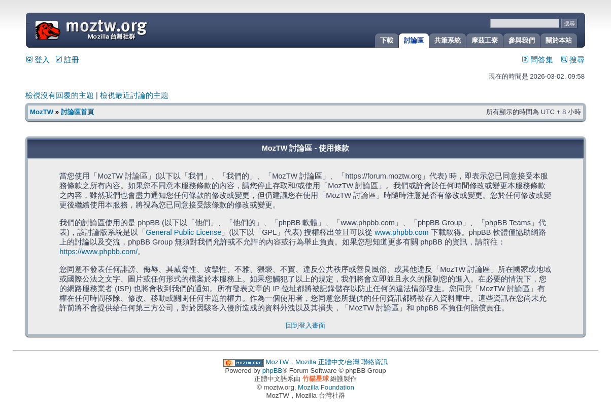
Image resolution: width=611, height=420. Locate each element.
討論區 (414, 40)
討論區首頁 (77, 112)
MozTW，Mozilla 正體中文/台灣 (313, 362)
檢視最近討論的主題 (134, 95)
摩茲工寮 (484, 40)
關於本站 (559, 40)
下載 (386, 40)
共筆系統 (447, 40)
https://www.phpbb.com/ (98, 252)
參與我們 (521, 40)
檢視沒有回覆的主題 (59, 95)
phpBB (272, 370)
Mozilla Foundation (326, 387)
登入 (38, 60)
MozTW (116, 29)
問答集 (537, 60)
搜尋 (573, 60)
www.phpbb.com (402, 232)
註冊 (67, 60)
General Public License (183, 232)
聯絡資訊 (374, 362)
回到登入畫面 (305, 325)
